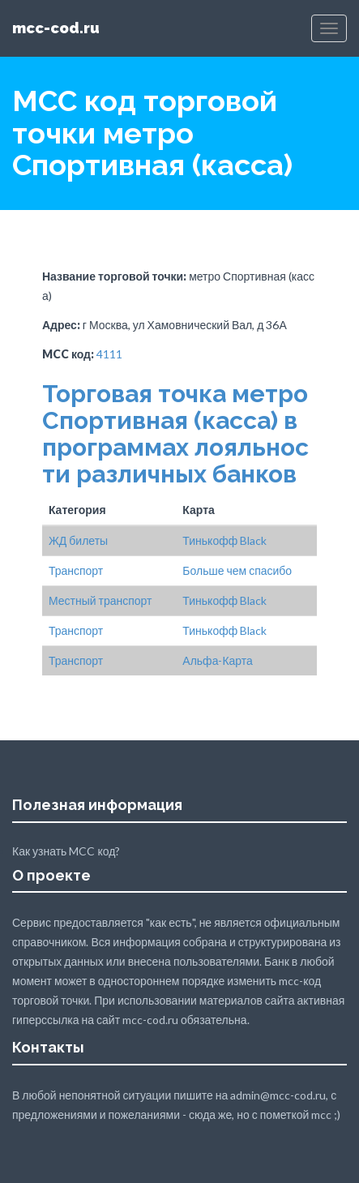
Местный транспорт (100, 600)
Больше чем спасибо (237, 570)
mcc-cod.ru (56, 27)
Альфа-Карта (217, 660)
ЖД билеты (78, 540)
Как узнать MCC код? (66, 851)
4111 (109, 354)
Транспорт (76, 570)
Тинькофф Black (224, 540)
